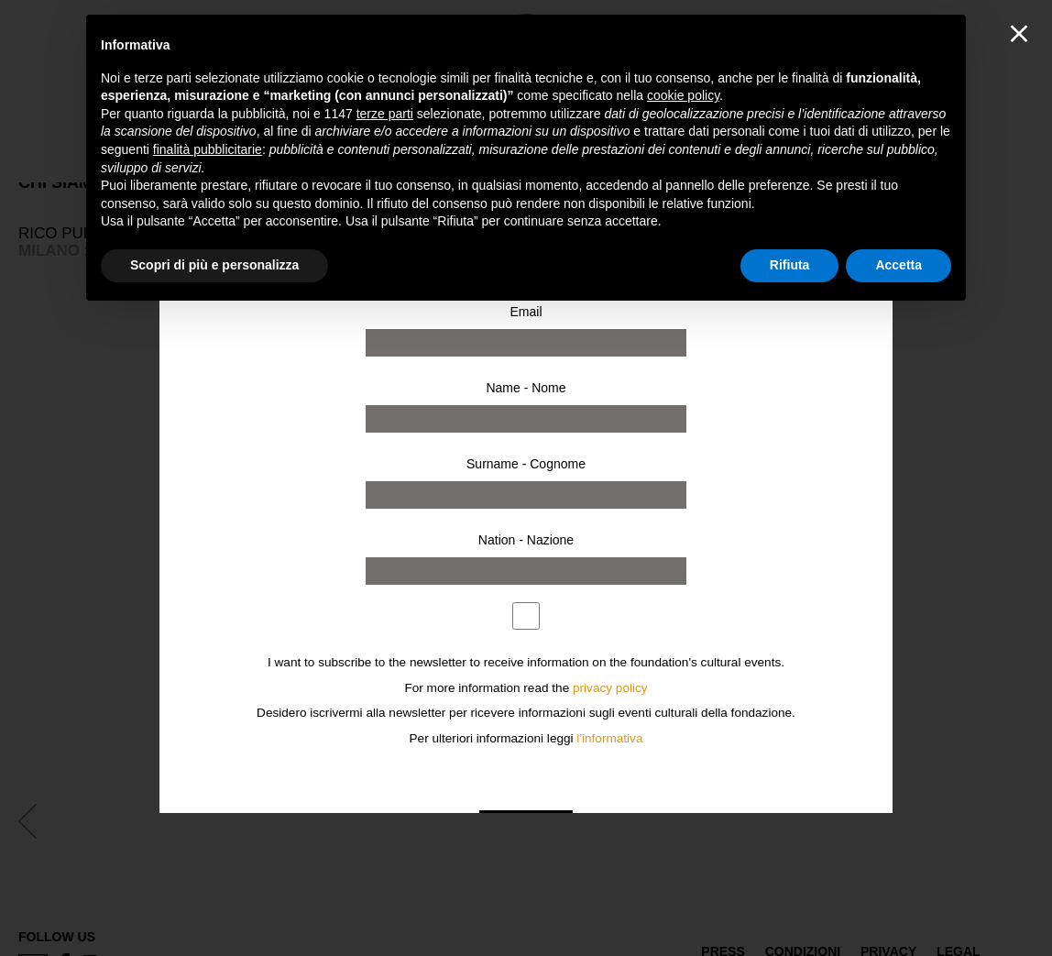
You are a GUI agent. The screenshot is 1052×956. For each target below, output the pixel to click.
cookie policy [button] (683, 95)
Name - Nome (525, 387)
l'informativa (609, 738)
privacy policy (610, 688)
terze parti (384, 113)
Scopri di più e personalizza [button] (214, 265)
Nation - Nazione (526, 540)
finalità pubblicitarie (207, 149)
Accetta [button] (898, 265)
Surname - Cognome (526, 463)
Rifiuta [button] (790, 265)
